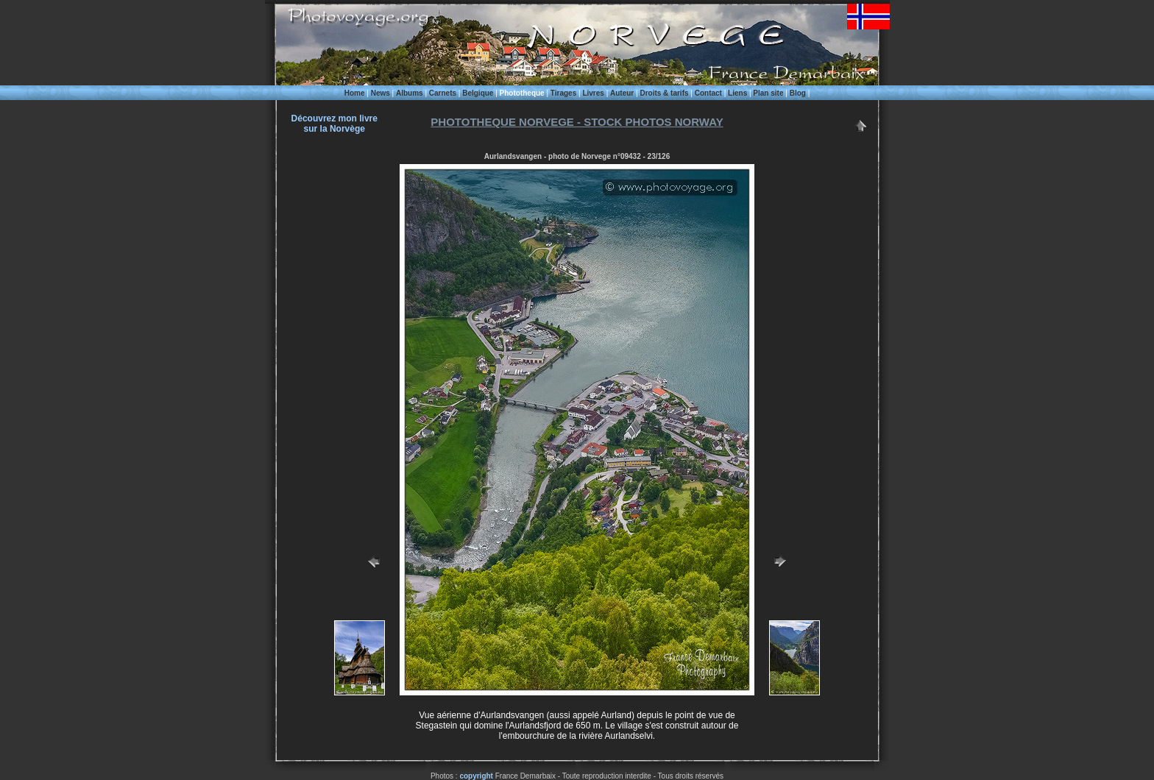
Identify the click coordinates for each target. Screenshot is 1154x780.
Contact (708, 93)
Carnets (442, 93)
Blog (798, 93)
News (380, 93)
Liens (737, 93)
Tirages (563, 93)
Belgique (477, 93)
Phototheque (522, 93)
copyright (476, 776)
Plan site (768, 93)
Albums (409, 93)
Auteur (622, 93)
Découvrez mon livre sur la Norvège (334, 123)
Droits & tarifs (664, 93)
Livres (592, 93)
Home (354, 93)
